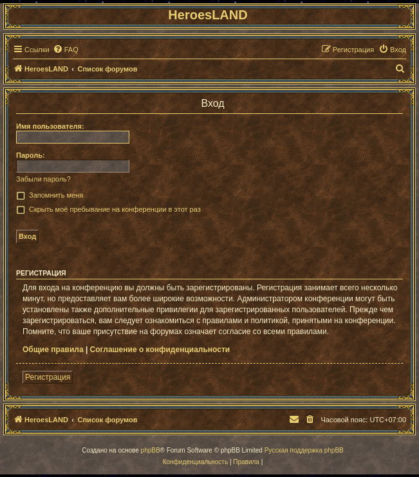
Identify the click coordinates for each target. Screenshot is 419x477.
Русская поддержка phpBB (304, 450)
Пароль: (30, 155)
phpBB (150, 450)
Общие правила (53, 349)
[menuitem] (66, 49)
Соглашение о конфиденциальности (160, 349)
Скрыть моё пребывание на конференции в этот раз (115, 209)
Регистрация (47, 377)
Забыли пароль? (43, 179)
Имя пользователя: (50, 126)
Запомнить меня (56, 195)
